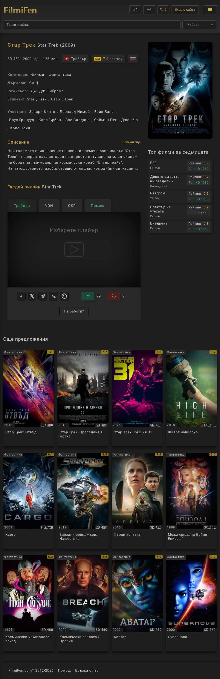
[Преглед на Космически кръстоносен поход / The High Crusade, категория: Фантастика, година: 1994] (28, 603)
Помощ (64, 670)
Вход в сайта (185, 10)
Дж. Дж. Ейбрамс (47, 91)
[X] (32, 296)
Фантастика (60, 74)
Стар (55, 99)
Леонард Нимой (75, 111)
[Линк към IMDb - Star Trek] (108, 58)
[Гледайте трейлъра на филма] (75, 58)
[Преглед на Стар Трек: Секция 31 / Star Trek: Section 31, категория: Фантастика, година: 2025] (137, 398)
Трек (68, 99)
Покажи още (131, 142)
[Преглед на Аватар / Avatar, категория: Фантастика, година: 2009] (137, 603)
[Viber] (53, 296)
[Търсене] (92, 24)
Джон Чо (129, 120)
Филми (37, 74)
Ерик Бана (104, 111)
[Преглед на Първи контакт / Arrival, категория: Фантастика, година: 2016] (137, 501)
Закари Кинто (42, 111)
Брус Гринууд (21, 120)
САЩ (33, 83)
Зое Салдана (78, 120)
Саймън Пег (105, 120)
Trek (43, 99)
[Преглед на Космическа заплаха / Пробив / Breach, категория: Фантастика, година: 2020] (82, 603)
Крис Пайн (20, 128)
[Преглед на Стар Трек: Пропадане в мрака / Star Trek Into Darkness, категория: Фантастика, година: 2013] (82, 398)
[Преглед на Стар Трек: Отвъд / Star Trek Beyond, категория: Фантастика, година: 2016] (28, 398)
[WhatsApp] (64, 296)
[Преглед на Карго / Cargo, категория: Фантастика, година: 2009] (28, 501)
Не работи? (74, 311)
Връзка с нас (87, 670)
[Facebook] (21, 296)
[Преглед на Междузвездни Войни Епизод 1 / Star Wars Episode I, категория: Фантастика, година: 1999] (191, 501)
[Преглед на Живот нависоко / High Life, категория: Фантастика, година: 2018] (191, 398)
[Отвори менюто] (210, 9)
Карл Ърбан (50, 120)
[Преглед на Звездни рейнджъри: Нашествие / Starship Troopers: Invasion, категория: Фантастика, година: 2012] (82, 501)
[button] (135, 9)
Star (30, 99)
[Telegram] (42, 296)
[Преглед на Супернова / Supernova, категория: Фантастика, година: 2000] (191, 603)
